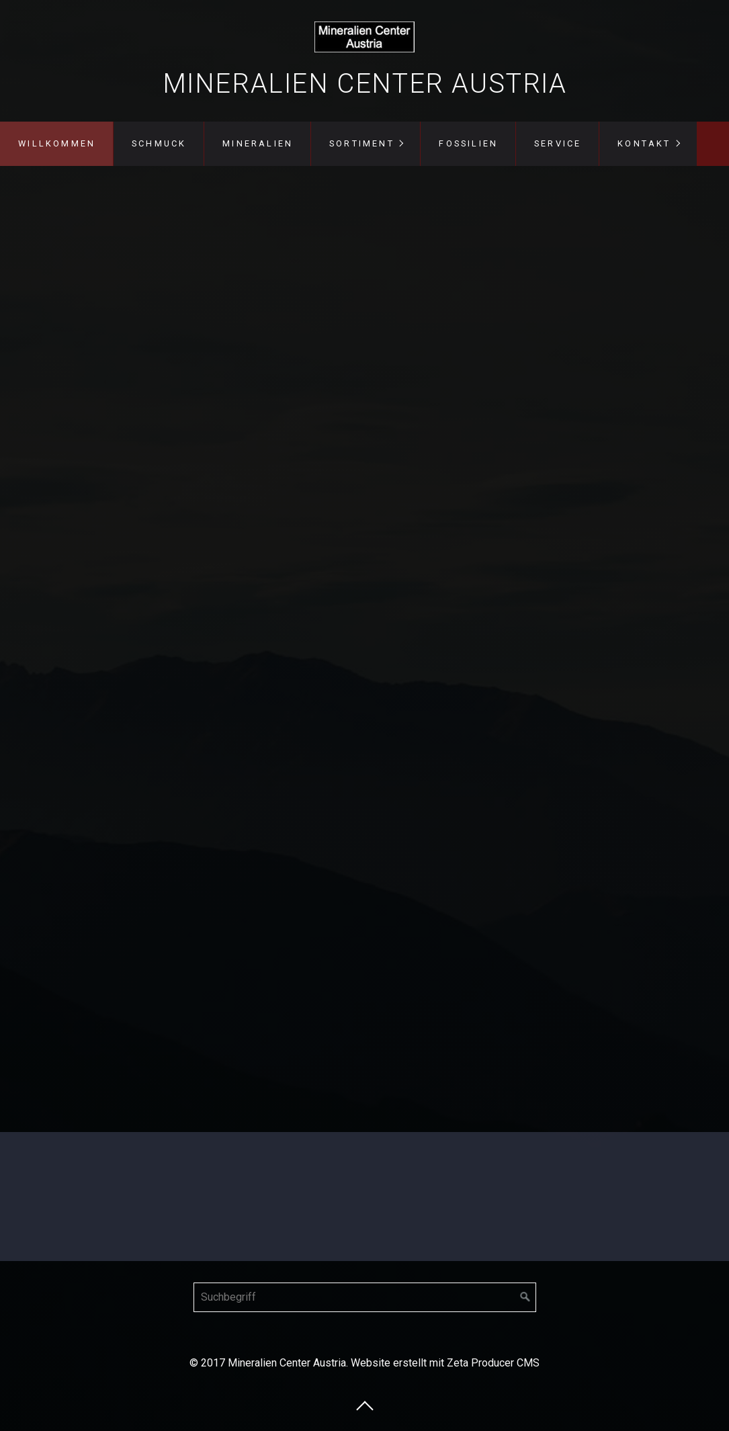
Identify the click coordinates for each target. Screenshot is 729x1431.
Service (557, 143)
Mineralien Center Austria (365, 83)
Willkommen (56, 143)
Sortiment (361, 143)
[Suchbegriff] (365, 1297)
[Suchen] (525, 1297)
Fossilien (468, 143)
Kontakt (644, 143)
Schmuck (159, 143)
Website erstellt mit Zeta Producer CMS (445, 1362)
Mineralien (257, 143)
